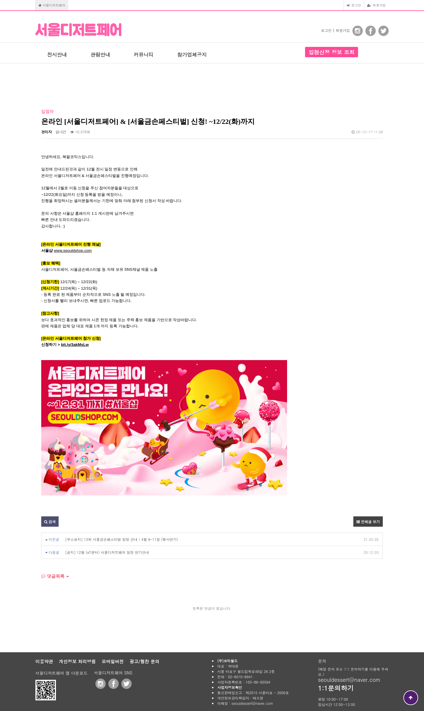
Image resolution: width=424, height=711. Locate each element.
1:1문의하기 (336, 687)
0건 (61, 131)
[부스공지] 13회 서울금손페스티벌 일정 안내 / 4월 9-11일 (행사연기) (121, 539)
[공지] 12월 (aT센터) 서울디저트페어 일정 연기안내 (107, 552)
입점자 (47, 111)
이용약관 (44, 661)
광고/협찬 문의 (144, 661)
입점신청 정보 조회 (332, 52)
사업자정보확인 (229, 687)
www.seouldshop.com (73, 250)
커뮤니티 (143, 54)
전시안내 (57, 54)
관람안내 (100, 54)
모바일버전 (113, 661)
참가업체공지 (192, 54)
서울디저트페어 (52, 5)
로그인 (354, 5)
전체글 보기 (368, 521)
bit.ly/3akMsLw (75, 344)
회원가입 (376, 5)
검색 (50, 521)
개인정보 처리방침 (77, 661)
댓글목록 (52, 576)
